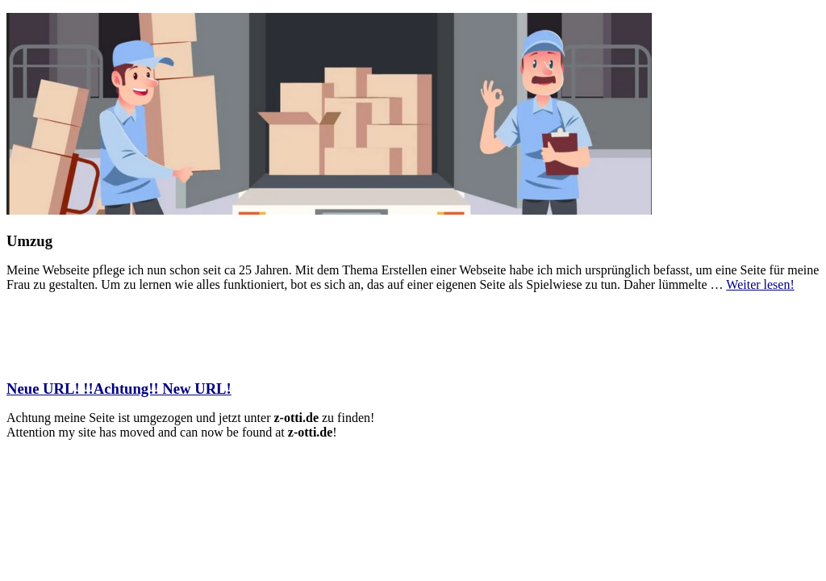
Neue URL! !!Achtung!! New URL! (119, 388)
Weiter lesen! (760, 284)
